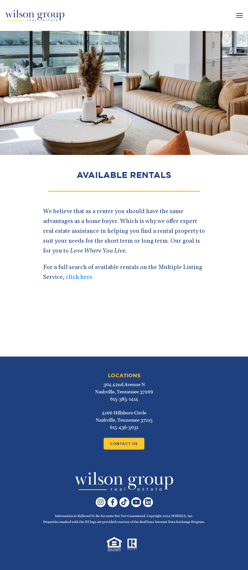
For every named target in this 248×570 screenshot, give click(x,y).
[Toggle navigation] (239, 15)
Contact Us (124, 443)
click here (79, 277)
